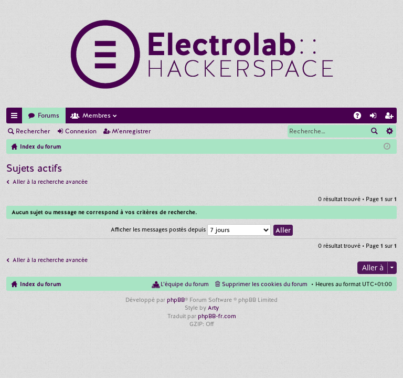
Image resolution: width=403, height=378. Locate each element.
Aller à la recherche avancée (50, 181)
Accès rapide (16, 117)
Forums (48, 115)
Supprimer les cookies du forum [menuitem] (264, 284)
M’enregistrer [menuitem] (391, 117)
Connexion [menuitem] (375, 117)
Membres (96, 115)
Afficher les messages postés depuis (191, 229)
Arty (213, 307)
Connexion (81, 131)
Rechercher (33, 131)
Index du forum (40, 284)
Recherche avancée (389, 131)
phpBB (176, 299)
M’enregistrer (131, 131)
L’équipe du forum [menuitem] (185, 284)
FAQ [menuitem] (360, 117)
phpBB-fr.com (217, 316)
